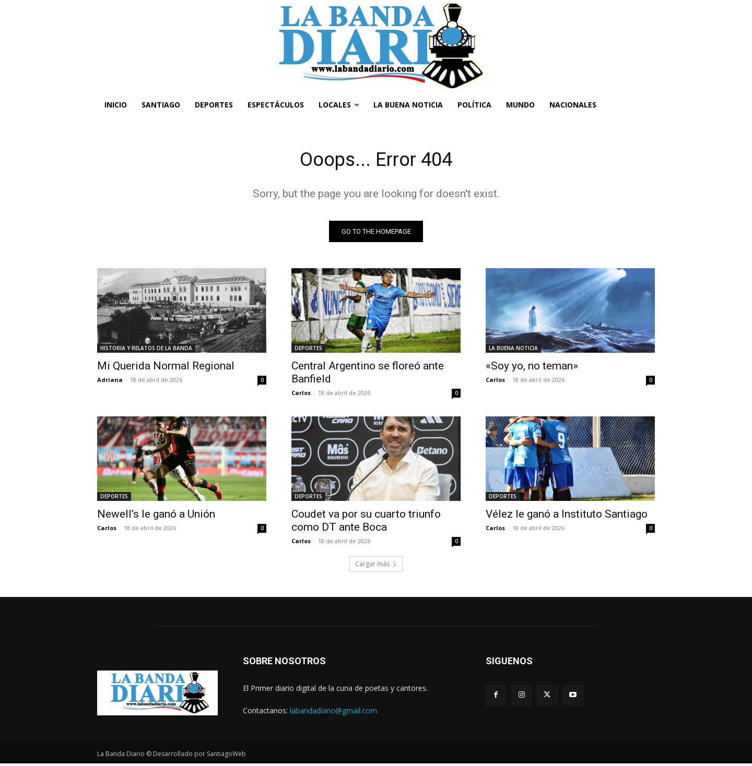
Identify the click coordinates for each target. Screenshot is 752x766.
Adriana (110, 382)
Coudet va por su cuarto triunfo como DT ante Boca (366, 523)
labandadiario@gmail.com (333, 713)
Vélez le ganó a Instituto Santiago (567, 516)
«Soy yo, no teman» (532, 368)
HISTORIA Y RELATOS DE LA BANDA (146, 350)
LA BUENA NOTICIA (513, 350)
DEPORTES (308, 350)
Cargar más (376, 566)
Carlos (301, 395)
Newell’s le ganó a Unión (156, 516)
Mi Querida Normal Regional (165, 368)
